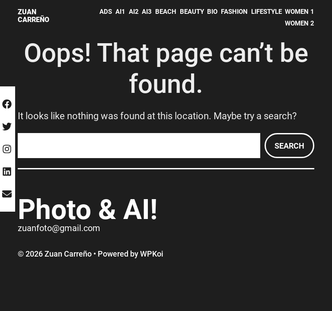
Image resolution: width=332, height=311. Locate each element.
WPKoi (151, 253)
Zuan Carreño (33, 16)
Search (289, 145)
